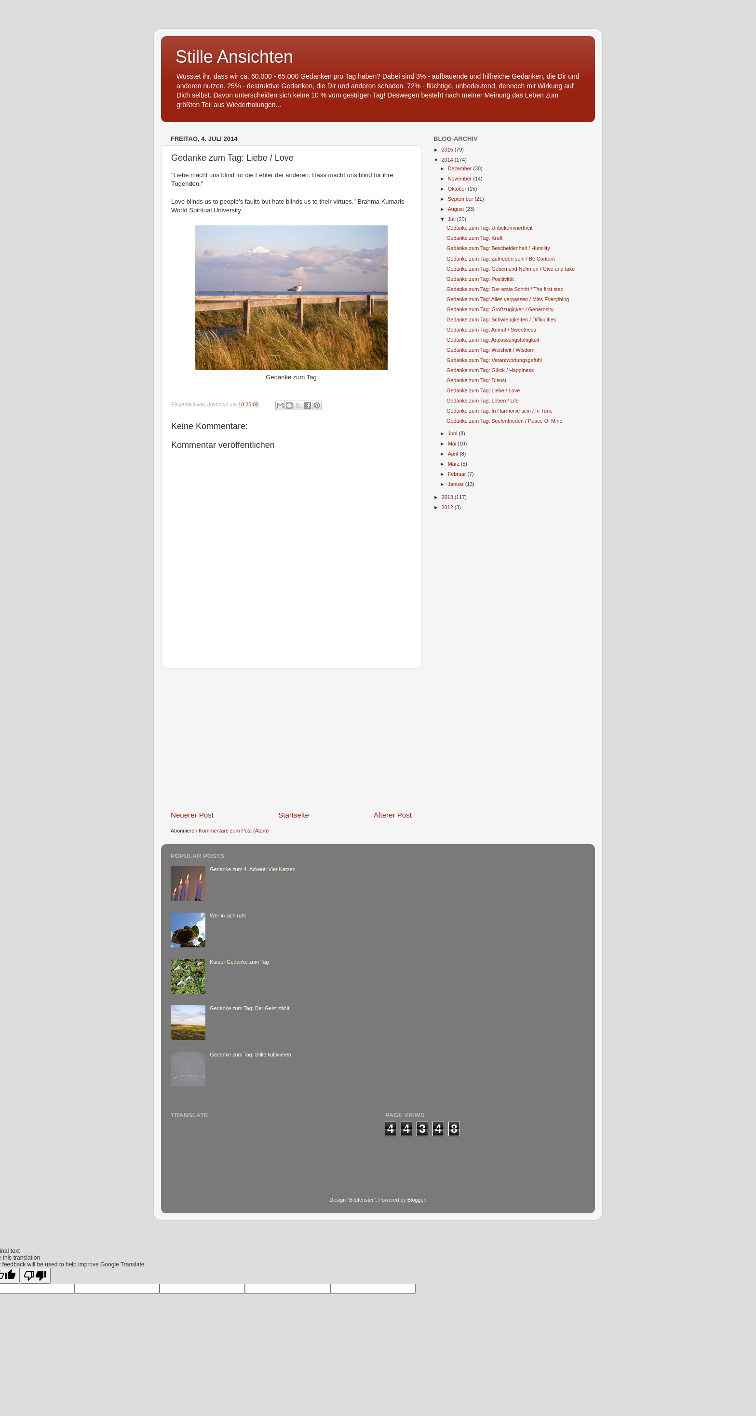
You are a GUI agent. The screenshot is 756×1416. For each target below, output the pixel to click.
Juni (453, 433)
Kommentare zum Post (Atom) (234, 830)
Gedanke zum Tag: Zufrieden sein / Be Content (500, 259)
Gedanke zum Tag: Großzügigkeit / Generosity (500, 309)
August (457, 209)
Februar (458, 474)
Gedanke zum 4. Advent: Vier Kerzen (252, 869)
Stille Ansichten (234, 57)
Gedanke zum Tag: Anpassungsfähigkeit (492, 340)
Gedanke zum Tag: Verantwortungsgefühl (494, 360)
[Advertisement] (291, 739)
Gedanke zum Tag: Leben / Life (482, 400)
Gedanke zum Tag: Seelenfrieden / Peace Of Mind (504, 421)
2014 (448, 160)
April (454, 454)
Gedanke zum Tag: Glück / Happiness (490, 370)
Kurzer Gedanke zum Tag (239, 962)
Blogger (416, 1200)
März (454, 464)
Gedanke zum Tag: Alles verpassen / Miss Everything (507, 299)
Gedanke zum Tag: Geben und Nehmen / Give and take (510, 269)
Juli (452, 219)
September (461, 199)
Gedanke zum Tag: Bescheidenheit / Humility (498, 248)
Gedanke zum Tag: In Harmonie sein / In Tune (499, 411)
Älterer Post (393, 815)
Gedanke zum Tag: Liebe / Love (483, 390)
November (460, 178)
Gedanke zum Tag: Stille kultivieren (250, 1054)
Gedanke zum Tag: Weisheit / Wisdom (490, 350)
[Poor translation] (35, 1276)
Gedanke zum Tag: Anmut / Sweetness (491, 330)
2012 (448, 507)
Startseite (293, 815)
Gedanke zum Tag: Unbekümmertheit (489, 228)
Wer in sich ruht (228, 915)
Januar (456, 484)
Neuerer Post (192, 815)
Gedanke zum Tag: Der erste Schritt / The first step (505, 289)
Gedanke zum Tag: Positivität (480, 279)
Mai (453, 443)
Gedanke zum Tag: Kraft (474, 238)
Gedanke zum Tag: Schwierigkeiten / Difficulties (501, 319)
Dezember (460, 168)
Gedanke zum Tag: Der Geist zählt (249, 1008)
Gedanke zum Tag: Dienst (476, 380)
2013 (448, 497)
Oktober (458, 189)
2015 (448, 150)
